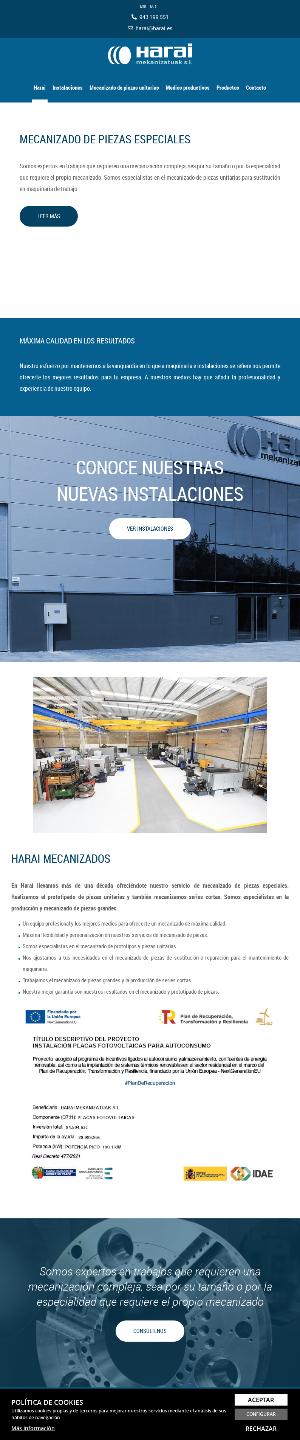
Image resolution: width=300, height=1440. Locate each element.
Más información (33, 1428)
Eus (153, 6)
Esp (143, 6)
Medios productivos (188, 87)
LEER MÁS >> (34, 401)
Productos (227, 87)
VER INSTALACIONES (150, 528)
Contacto (256, 87)
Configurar (261, 1414)
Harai (40, 87)
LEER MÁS (48, 216)
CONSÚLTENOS (150, 1330)
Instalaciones (68, 87)
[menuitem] (40, 84)
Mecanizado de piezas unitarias (124, 87)
